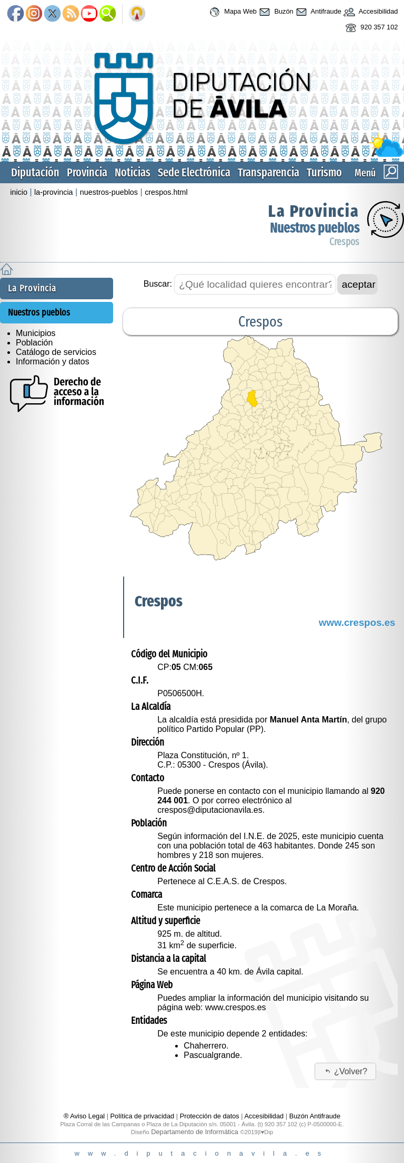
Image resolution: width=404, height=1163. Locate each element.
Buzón (275, 12)
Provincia (87, 172)
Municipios (36, 333)
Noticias (132, 172)
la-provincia (53, 192)
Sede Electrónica (194, 172)
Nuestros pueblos (314, 228)
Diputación (35, 172)
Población (34, 342)
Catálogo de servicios (56, 352)
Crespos (344, 242)
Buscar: (158, 283)
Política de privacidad (142, 1116)
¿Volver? (346, 1071)
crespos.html (166, 192)
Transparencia (268, 172)
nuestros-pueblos (109, 192)
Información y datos (52, 361)
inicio (18, 192)
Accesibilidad (369, 12)
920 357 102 (370, 28)
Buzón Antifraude (314, 1116)
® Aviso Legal (85, 1116)
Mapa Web (232, 12)
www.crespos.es (357, 622)
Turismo (324, 172)
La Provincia (313, 211)
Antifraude (317, 12)
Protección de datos (209, 1116)
